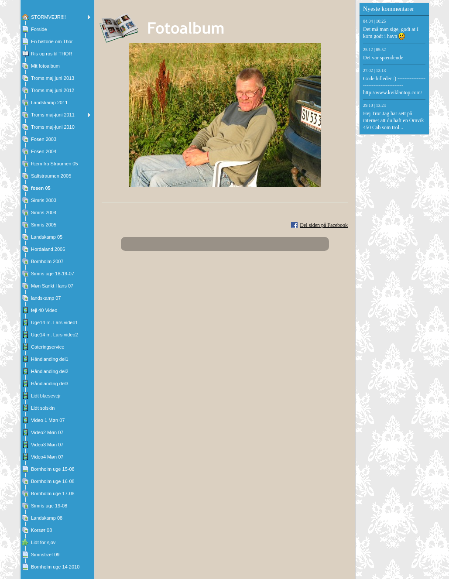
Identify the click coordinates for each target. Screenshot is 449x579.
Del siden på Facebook (324, 225)
